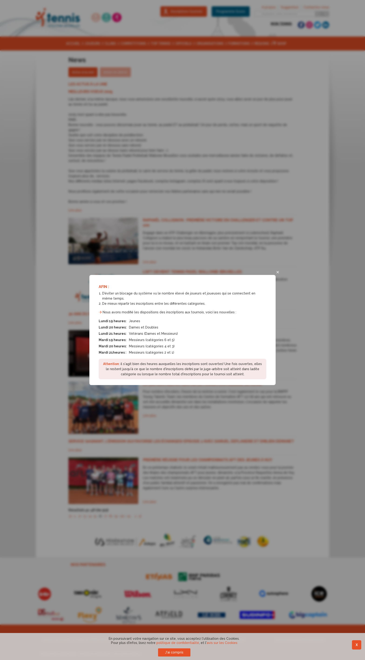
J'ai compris (174, 652)
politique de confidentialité (177, 643)
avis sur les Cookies (222, 643)
